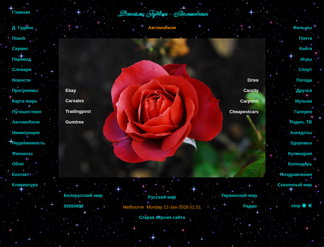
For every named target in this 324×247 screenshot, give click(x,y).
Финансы (22, 153)
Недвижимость (28, 142)
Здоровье (301, 142)
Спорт (305, 69)
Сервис (20, 48)
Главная (21, 12)
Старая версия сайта (162, 217)
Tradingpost (78, 111)
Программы (25, 90)
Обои (18, 163)
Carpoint (249, 101)
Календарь (300, 163)
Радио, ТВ (301, 122)
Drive (253, 80)
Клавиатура (25, 184)
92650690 (74, 206)
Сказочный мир (294, 184)
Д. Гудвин (22, 27)
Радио (250, 206)
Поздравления (296, 174)
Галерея (303, 111)
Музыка (303, 101)
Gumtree (74, 122)
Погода (304, 80)
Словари (21, 69)
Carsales (74, 100)
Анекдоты (301, 132)
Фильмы (302, 27)
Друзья (304, 90)
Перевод (21, 59)
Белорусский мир (83, 195)
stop (295, 205)
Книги (305, 48)
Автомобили (26, 122)
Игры (306, 59)
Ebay (70, 90)
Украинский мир (239, 195)
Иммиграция (26, 132)
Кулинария (300, 153)
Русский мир (162, 197)
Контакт (20, 174)
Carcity (251, 90)
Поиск (18, 38)
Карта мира (24, 101)
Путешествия (26, 111)
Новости (21, 80)
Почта (305, 38)
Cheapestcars (244, 111)
